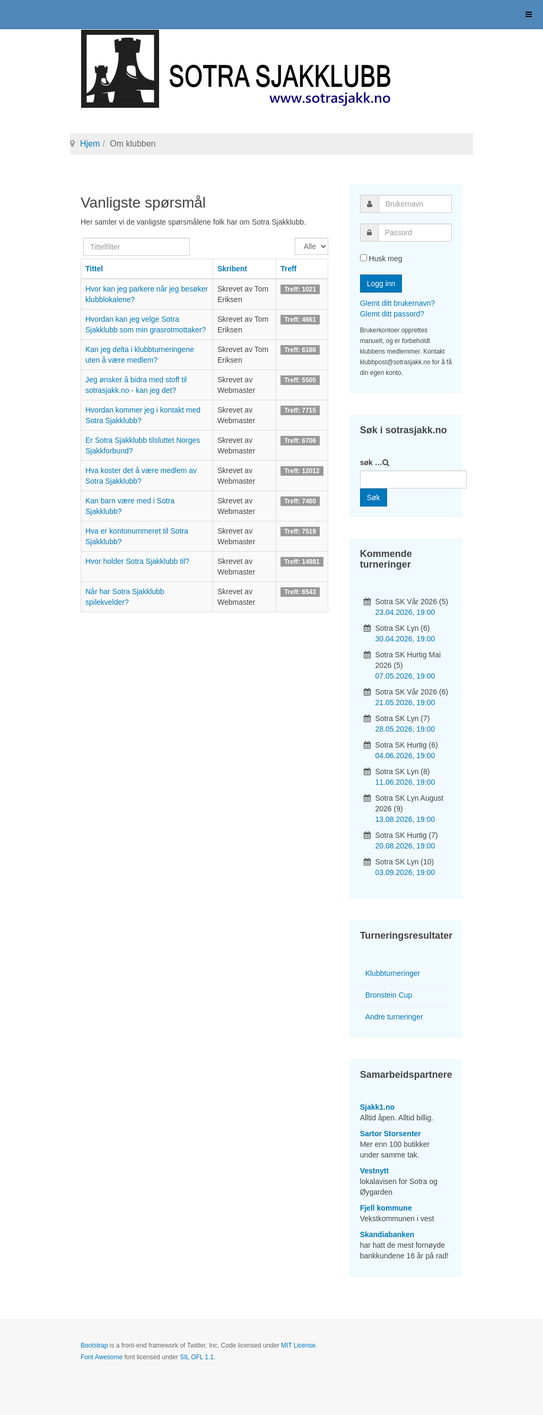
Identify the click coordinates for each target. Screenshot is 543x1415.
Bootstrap (94, 1345)
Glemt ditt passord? (392, 314)
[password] (415, 233)
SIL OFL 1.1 (197, 1357)
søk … (371, 462)
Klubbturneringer (393, 973)
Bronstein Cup (389, 995)
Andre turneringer (394, 1017)
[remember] (363, 257)
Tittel (94, 268)
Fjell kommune (386, 1208)
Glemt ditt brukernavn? (397, 303)
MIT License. (299, 1345)
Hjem (90, 143)
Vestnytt (374, 1171)
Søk (373, 497)
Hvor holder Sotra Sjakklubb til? (137, 561)
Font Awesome (101, 1357)
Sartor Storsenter (390, 1133)
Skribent (232, 268)
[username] (415, 204)
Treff (288, 268)
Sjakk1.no (377, 1107)
